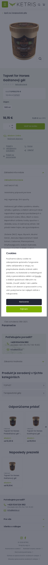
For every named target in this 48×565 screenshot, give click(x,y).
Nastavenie (24, 302)
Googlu (38, 276)
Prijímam (24, 309)
